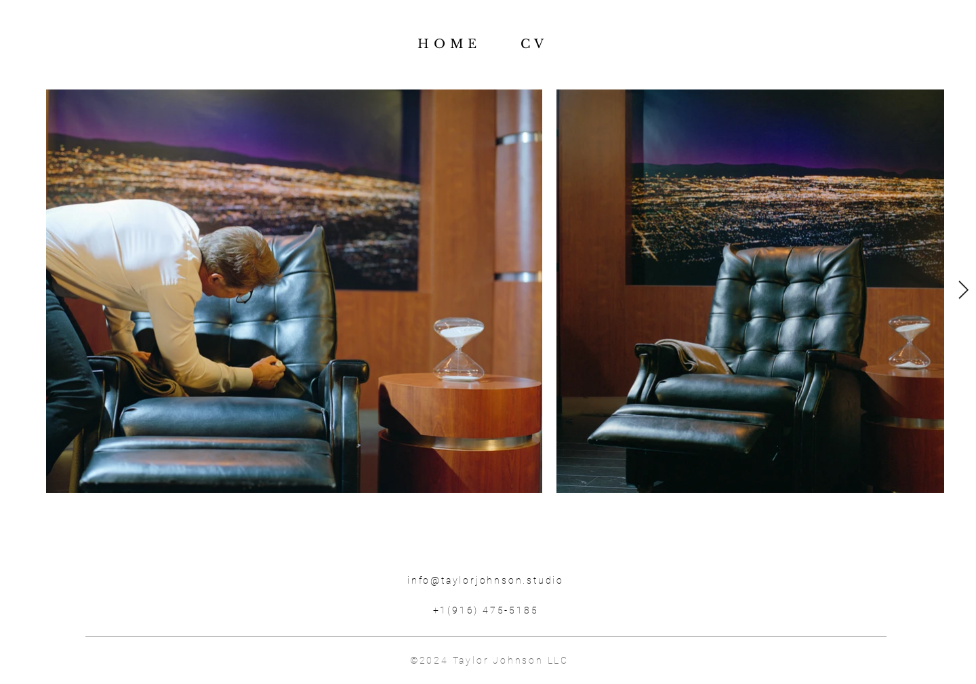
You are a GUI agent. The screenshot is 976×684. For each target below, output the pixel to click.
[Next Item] (963, 290)
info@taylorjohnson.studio (485, 580)
